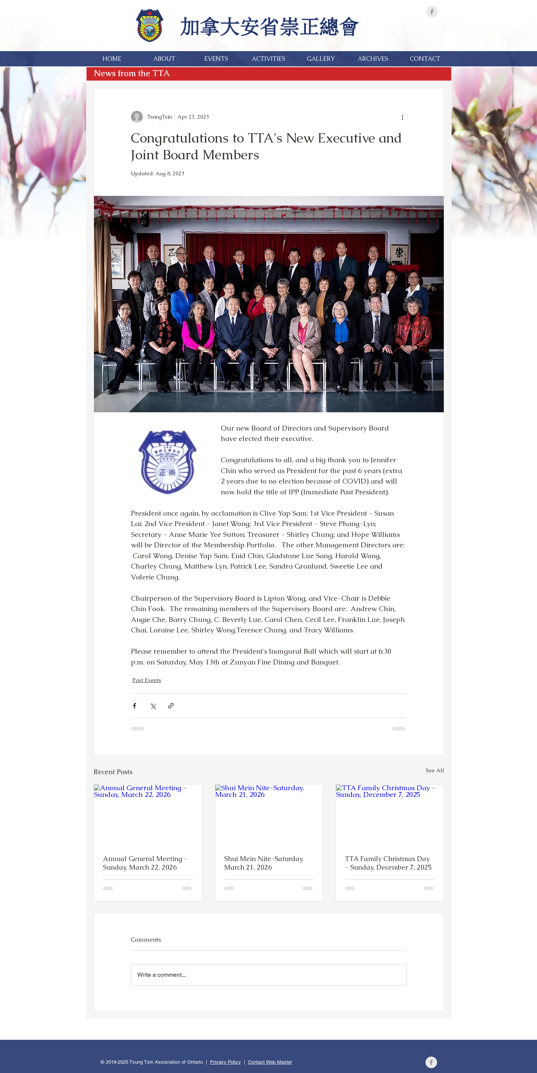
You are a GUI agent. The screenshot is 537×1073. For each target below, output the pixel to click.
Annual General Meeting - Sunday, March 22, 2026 (145, 863)
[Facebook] (432, 12)
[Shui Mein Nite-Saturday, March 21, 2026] (269, 815)
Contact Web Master (270, 1062)
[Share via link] (171, 705)
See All (435, 770)
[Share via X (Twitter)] (152, 705)
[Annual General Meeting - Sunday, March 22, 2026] (148, 815)
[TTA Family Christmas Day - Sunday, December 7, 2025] (390, 815)
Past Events (146, 680)
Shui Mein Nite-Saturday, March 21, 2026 (264, 863)
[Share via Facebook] (134, 705)
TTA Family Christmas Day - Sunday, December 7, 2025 (388, 863)
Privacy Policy (225, 1062)
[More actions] (402, 116)
